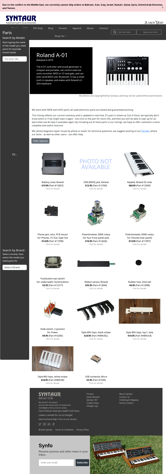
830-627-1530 (46, 398)
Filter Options (40, 140)
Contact (103, 28)
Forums (63, 28)
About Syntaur (126, 394)
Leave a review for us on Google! (55, 415)
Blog (50, 28)
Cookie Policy (92, 403)
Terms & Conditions (64, 429)
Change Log (92, 406)
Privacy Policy (82, 429)
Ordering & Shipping (128, 400)
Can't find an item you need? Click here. (59, 410)
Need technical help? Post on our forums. (58, 419)
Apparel (77, 28)
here (45, 408)
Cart (161, 22)
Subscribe (82, 462)
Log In (151, 22)
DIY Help (38, 28)
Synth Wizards (93, 396)
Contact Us (124, 396)
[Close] (163, 7)
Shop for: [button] (60, 36)
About (90, 28)
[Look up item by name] (123, 32)
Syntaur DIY (92, 400)
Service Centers (126, 403)
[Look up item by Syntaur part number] (149, 32)
